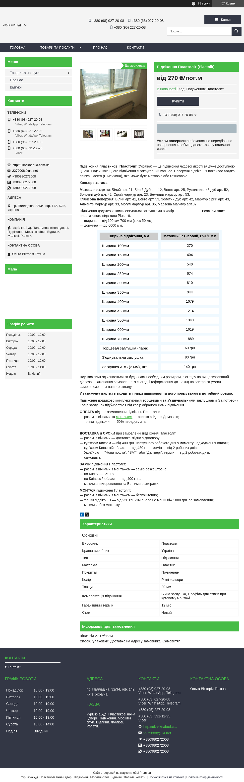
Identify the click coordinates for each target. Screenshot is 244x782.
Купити (178, 101)
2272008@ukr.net (25, 171)
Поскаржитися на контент (166, 777)
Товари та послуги (57, 47)
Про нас (100, 47)
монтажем (124, 417)
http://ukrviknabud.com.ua (31, 165)
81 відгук (204, 3)
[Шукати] (237, 31)
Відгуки (16, 87)
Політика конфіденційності (204, 777)
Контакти (135, 47)
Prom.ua (145, 773)
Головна (17, 47)
